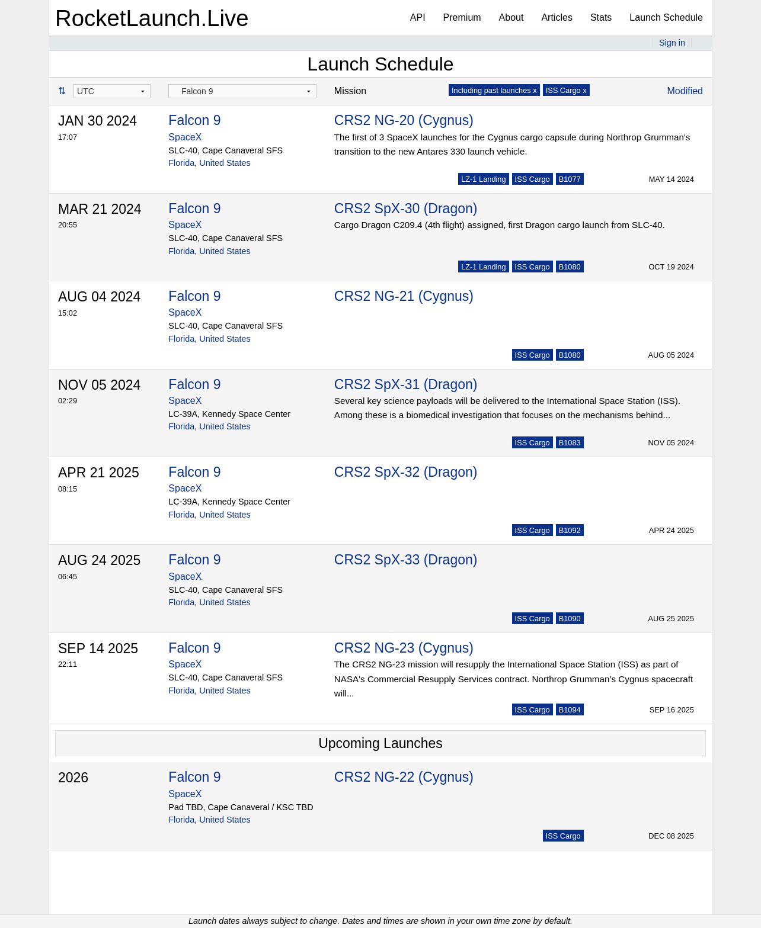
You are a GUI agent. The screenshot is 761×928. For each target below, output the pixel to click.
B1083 (570, 442)
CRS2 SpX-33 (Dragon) (406, 559)
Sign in (672, 42)
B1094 (570, 709)
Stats (601, 17)
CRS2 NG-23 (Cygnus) (404, 648)
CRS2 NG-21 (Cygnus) (404, 296)
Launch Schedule (666, 17)
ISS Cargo (532, 179)
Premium (462, 17)
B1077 (570, 179)
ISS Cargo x (566, 90)
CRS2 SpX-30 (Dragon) (406, 208)
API (418, 17)
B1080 (570, 266)
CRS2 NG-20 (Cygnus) (404, 120)
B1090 (570, 618)
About (511, 17)
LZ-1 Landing (483, 179)
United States (224, 163)
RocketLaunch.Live (152, 18)
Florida (181, 163)
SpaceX (185, 137)
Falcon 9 (194, 120)
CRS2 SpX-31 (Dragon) (406, 384)
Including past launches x (494, 90)
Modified (685, 91)
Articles (556, 17)
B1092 (570, 530)
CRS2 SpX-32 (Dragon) (406, 472)
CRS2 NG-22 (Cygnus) (404, 777)
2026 (73, 777)
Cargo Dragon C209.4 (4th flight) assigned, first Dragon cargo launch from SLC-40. (499, 225)
